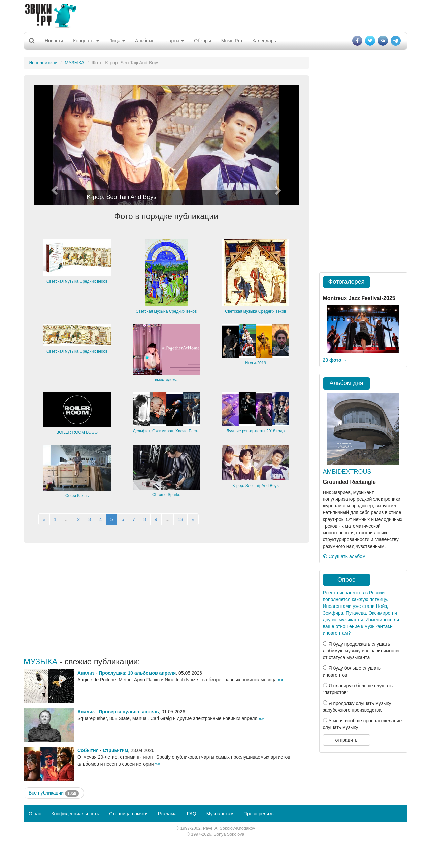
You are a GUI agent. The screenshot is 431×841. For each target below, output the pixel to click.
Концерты (86, 40)
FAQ (191, 813)
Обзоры (202, 40)
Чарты (174, 40)
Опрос (346, 579)
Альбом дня (346, 383)
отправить (346, 740)
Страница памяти (128, 813)
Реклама (167, 813)
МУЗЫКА (75, 62)
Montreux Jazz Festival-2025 (359, 298)
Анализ (86, 673)
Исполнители (43, 62)
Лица (117, 40)
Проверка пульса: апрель (129, 711)
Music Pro (231, 40)
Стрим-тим (115, 750)
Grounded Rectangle (349, 482)
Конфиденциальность (75, 813)
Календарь (264, 40)
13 (180, 519)
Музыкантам (220, 813)
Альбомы (145, 40)
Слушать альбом (344, 556)
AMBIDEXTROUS (347, 471)
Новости (54, 40)
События (88, 750)
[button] (53, 145)
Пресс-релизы (259, 813)
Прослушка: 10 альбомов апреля (137, 673)
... (67, 519)
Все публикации (54, 793)
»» (281, 679)
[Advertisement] (215, 15)
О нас (35, 813)
